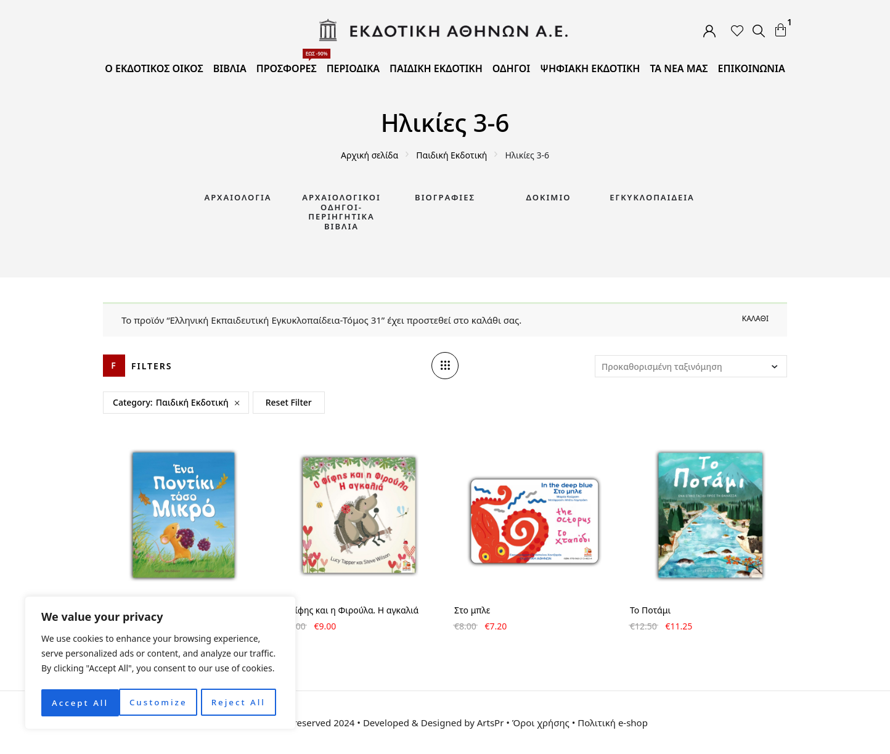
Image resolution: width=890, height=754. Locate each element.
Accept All (240, 702)
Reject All (161, 702)
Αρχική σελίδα (369, 155)
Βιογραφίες (445, 197)
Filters (152, 366)
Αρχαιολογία (237, 197)
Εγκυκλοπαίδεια (652, 197)
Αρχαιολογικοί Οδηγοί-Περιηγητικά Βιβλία (341, 212)
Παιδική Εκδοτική (451, 155)
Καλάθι (755, 318)
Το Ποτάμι (650, 610)
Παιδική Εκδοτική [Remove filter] (192, 402)
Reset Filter (289, 402)
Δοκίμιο (548, 197)
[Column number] (445, 365)
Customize (80, 702)
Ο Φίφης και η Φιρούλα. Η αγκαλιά (348, 610)
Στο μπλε (472, 610)
